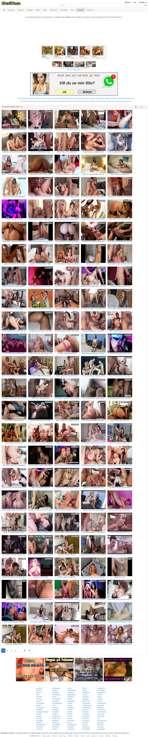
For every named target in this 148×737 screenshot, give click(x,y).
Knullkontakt (61, 101)
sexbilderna (56, 688)
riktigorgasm (71, 695)
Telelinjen (24, 98)
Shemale (142, 2)
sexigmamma (86, 705)
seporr (84, 690)
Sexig (99, 697)
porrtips (69, 703)
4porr (54, 697)
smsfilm (54, 690)
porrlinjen (100, 722)
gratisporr (39, 688)
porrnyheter (86, 729)
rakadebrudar (71, 690)
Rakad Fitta (79, 101)
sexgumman (101, 703)
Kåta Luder (23, 101)
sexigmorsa (86, 703)
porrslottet (70, 729)
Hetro (128, 2)
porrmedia (100, 716)
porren (69, 722)
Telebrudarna (31, 98)
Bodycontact (131, 98)
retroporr (55, 707)
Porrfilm (70, 709)
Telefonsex (39, 98)
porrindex (70, 727)
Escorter (54, 101)
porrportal (85, 718)
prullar (69, 688)
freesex (38, 705)
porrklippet (100, 729)
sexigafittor (86, 692)
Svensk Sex (86, 101)
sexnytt (84, 695)
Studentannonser (47, 101)
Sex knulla (85, 701)
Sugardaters (103, 101)
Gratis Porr (72, 101)
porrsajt (38, 718)
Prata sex (50, 98)
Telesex (44, 98)
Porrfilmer (93, 101)
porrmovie (100, 714)
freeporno (55, 692)
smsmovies (40, 707)
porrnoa (85, 709)
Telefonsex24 (64, 98)
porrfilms (55, 714)
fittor (37, 695)
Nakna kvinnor (37, 101)
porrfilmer (55, 720)
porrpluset (85, 720)
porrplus (85, 722)
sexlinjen (85, 699)
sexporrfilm (86, 716)
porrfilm (38, 690)
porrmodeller (40, 703)
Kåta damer (127, 101)
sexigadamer (101, 692)
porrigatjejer (56, 725)
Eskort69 (29, 101)
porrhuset (39, 727)
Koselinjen (56, 98)
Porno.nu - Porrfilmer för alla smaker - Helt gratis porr (74, 68)
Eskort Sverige (90, 98)
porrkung (100, 725)
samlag (69, 699)
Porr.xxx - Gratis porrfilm (74, 70)
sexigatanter (86, 707)
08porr (84, 688)
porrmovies (101, 709)
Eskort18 (124, 98)
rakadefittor (71, 701)
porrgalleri (55, 712)
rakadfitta (70, 707)
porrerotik (70, 720)
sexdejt (38, 716)
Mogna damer (120, 101)
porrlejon (39, 699)
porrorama (85, 727)
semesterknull (57, 703)
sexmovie (85, 697)
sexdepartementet (42, 712)
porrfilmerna (56, 716)
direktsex (39, 697)
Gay (135, 2)
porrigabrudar (40, 725)
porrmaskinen (102, 720)
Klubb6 (119, 98)
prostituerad (56, 699)
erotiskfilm (55, 701)
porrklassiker (101, 712)
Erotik (66, 101)
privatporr (70, 692)
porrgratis (55, 709)
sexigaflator (101, 690)
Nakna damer (112, 101)
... (19, 651)
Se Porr (100, 695)
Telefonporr (71, 98)
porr (98, 718)
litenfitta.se (37, 736)
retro (53, 705)
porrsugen (39, 720)
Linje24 (19, 98)
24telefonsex (56, 695)
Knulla (98, 101)
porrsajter (85, 712)
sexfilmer (100, 707)
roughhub (70, 697)
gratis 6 (38, 692)
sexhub (99, 699)
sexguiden (100, 705)
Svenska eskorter (99, 98)
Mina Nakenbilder (80, 98)
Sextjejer (107, 98)
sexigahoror (101, 688)
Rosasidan (114, 98)
